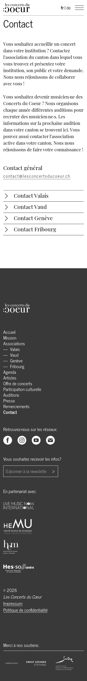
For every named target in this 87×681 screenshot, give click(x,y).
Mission (9, 337)
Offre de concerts (17, 383)
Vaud (14, 354)
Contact (10, 412)
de (68, 7)
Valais (14, 349)
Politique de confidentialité (25, 610)
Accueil (9, 332)
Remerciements (16, 406)
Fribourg (16, 366)
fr (62, 7)
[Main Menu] (79, 7)
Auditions (11, 394)
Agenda (9, 372)
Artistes (9, 377)
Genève (16, 360)
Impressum (12, 603)
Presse (9, 400)
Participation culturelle (22, 389)
